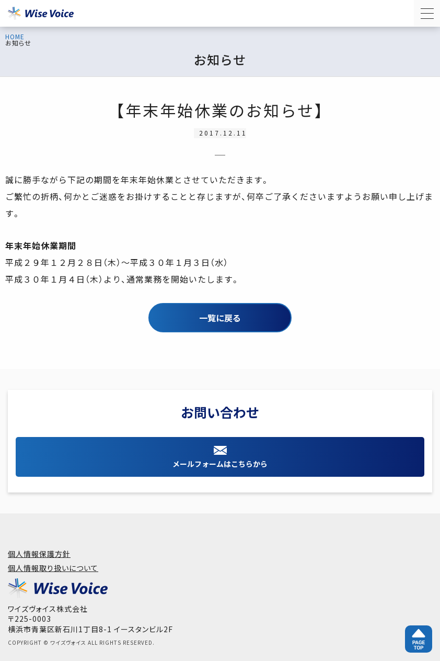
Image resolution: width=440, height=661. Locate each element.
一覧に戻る (220, 317)
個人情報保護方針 (39, 553)
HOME (15, 36)
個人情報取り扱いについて (53, 568)
